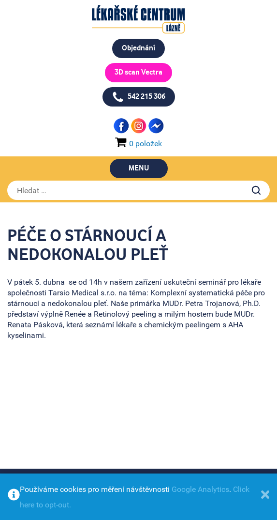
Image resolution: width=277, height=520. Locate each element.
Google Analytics (200, 489)
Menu (139, 168)
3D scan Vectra (138, 72)
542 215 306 (138, 97)
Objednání (138, 48)
